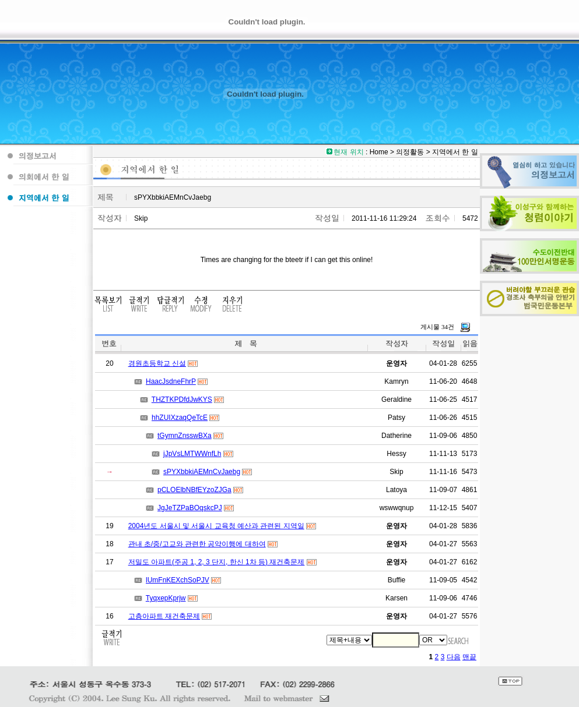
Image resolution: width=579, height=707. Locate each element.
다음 (454, 657)
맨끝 (469, 657)
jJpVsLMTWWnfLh (192, 454)
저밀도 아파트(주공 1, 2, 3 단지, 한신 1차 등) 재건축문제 (216, 562)
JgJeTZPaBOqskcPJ (189, 508)
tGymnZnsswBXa (184, 436)
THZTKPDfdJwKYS (182, 399)
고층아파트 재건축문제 (164, 616)
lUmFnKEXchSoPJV (177, 580)
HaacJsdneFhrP (171, 381)
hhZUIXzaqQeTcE (180, 417)
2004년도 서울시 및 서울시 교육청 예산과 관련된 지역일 (216, 526)
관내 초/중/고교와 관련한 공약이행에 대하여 (197, 544)
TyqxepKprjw (166, 598)
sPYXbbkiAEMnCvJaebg (201, 472)
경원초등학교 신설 (157, 363)
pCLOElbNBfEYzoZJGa (194, 490)
